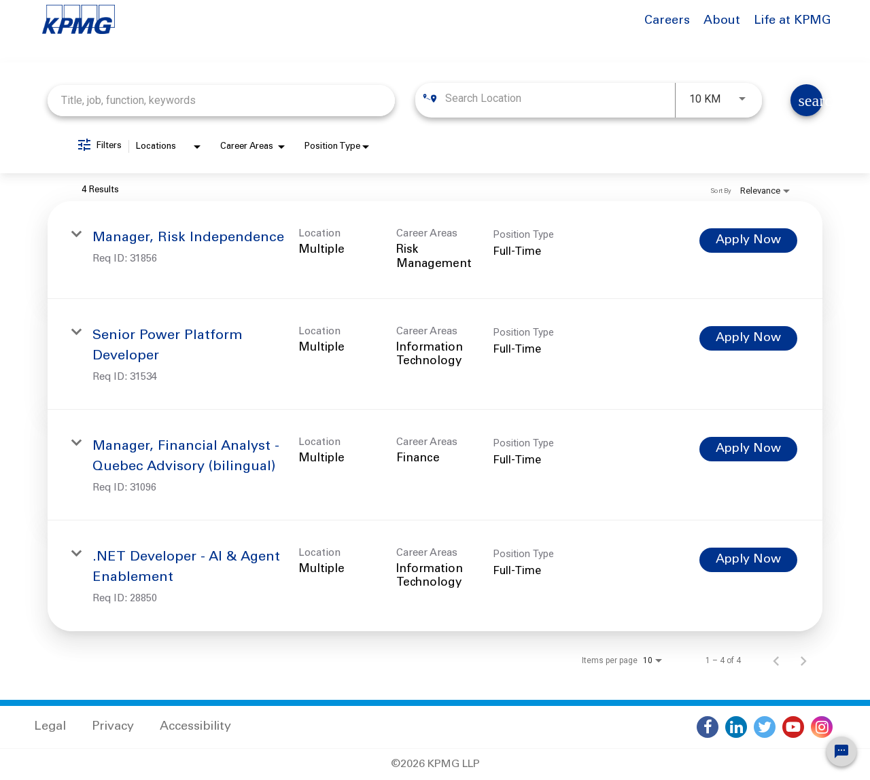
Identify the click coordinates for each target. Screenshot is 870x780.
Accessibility (195, 727)
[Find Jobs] (806, 100)
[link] (435, 250)
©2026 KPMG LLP (435, 764)
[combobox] (221, 100)
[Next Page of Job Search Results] (803, 660)
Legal (50, 727)
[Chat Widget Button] (841, 751)
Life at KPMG (792, 21)
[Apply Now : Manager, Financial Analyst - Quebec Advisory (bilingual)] (748, 449)
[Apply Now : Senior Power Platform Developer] (748, 338)
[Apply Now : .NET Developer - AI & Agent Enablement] (748, 560)
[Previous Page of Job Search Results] (776, 660)
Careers (667, 21)
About (721, 21)
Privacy (113, 727)
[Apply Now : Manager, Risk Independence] (748, 240)
